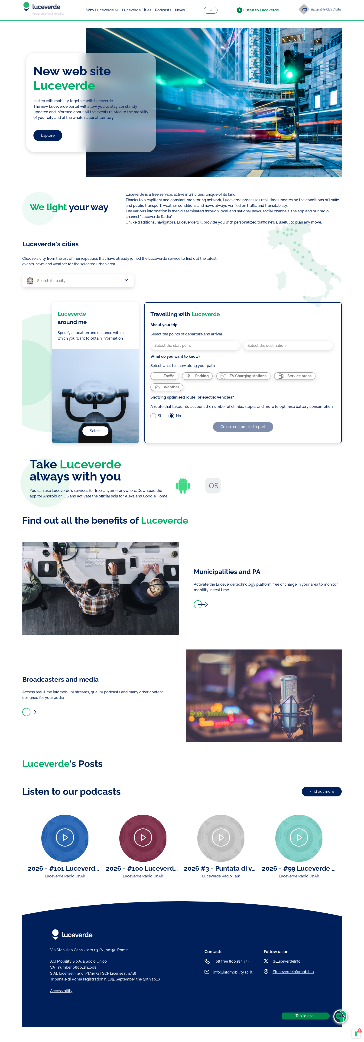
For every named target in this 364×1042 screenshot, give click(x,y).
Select (95, 431)
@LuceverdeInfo (287, 961)
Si (159, 416)
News (180, 10)
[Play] (64, 838)
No (178, 416)
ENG (211, 10)
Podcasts (163, 10)
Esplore (48, 135)
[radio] (164, 376)
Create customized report (243, 427)
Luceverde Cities (136, 10)
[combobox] (80, 281)
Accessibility (61, 991)
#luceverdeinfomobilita (293, 972)
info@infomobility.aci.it (233, 972)
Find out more (321, 791)
